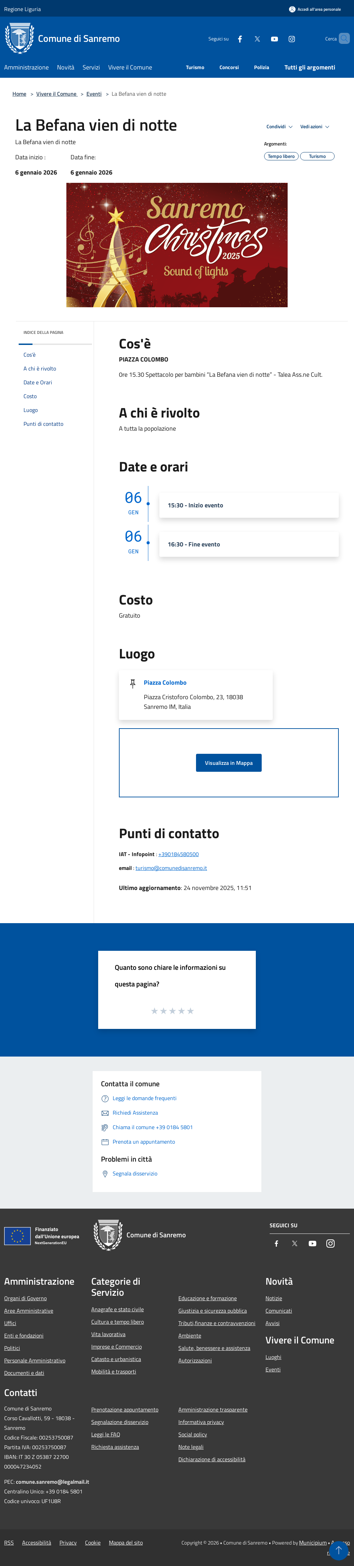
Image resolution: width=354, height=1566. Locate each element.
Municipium (313, 1542)
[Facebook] (228, 38)
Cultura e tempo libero (117, 1321)
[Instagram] (280, 38)
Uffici (10, 1323)
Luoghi (273, 1357)
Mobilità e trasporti (113, 1371)
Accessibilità (36, 1542)
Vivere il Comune (57, 94)
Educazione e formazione (207, 1298)
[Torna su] (338, 1550)
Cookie (93, 1542)
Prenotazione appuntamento (124, 1409)
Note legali (191, 1447)
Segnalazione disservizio (119, 1422)
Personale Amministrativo (34, 1360)
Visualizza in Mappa (229, 763)
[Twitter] (245, 38)
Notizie (274, 1298)
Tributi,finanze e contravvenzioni (216, 1323)
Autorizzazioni (195, 1360)
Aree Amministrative (28, 1310)
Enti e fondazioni (24, 1335)
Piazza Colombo (165, 682)
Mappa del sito (126, 1542)
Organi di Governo (25, 1298)
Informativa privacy (201, 1422)
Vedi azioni (316, 127)
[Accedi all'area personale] (315, 9)
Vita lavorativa (108, 1334)
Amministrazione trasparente (213, 1409)
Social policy (192, 1434)
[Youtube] (263, 38)
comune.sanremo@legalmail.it (52, 1482)
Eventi (94, 94)
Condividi (281, 127)
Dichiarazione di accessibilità (211, 1459)
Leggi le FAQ (105, 1434)
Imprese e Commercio (116, 1346)
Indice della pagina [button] (43, 332)
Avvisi (273, 1323)
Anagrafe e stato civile (117, 1309)
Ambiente (189, 1335)
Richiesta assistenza (115, 1447)
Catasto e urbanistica (116, 1359)
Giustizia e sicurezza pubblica (212, 1310)
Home (19, 94)
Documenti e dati (24, 1373)
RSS (9, 1542)
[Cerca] (341, 38)
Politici (12, 1348)
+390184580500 (178, 854)
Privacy (68, 1542)
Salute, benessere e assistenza (214, 1348)
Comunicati (279, 1310)
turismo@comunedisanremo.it (171, 868)
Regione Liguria (22, 9)
